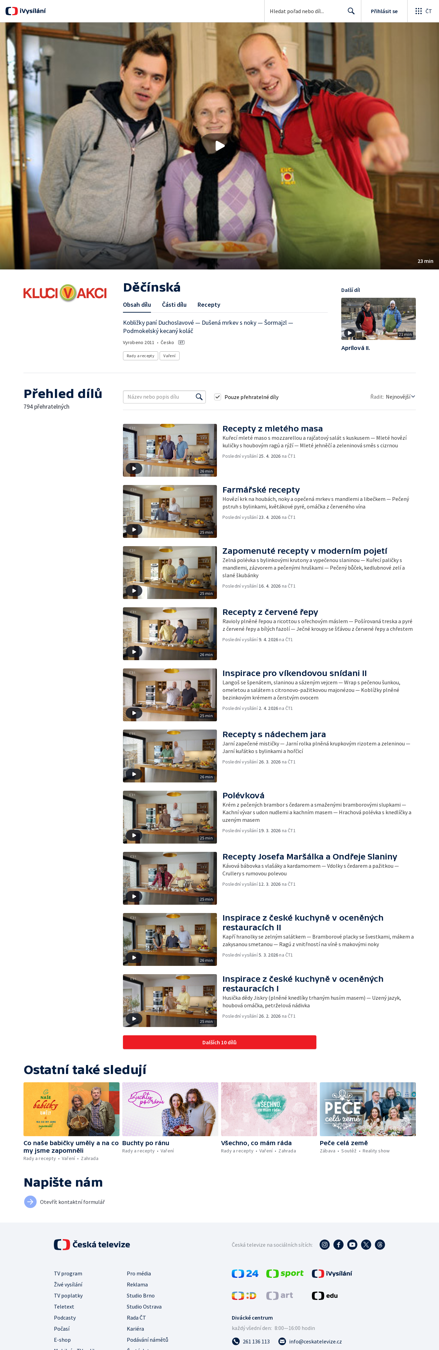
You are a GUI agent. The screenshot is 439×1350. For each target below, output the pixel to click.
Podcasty (65, 1317)
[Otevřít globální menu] (423, 11)
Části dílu (174, 304)
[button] (219, 145)
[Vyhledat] (199, 397)
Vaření (169, 355)
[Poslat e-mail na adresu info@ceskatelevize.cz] (310, 1341)
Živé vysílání (68, 1284)
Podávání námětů (147, 1339)
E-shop (62, 1339)
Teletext (64, 1306)
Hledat (349, 14)
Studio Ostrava (144, 1306)
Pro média (139, 1273)
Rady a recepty (141, 355)
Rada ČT (136, 1317)
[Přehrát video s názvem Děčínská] (219, 145)
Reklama (137, 1284)
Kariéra (135, 1328)
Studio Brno (141, 1295)
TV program (68, 1273)
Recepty (209, 304)
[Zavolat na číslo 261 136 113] (251, 1341)
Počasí (61, 1328)
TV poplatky (68, 1295)
